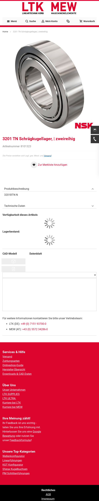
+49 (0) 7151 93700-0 (33, 323)
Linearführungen (12, 460)
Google (37, 431)
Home (5, 32)
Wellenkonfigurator (13, 456)
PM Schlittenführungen (16, 473)
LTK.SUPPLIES (11, 394)
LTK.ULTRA (9, 398)
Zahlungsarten (11, 361)
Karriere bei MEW (12, 407)
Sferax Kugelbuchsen (14, 469)
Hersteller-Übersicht (13, 369)
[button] (49, 165)
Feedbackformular (20, 440)
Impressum (48, 498)
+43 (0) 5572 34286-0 (35, 329)
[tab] (49, 188)
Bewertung (8, 435)
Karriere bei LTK (11, 402)
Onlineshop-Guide (12, 365)
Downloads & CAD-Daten (17, 373)
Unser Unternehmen (13, 389)
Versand (47, 156)
